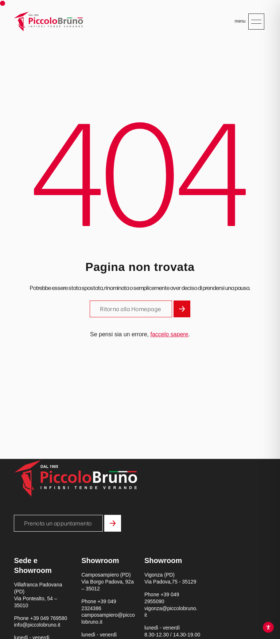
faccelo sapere (169, 334)
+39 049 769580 (48, 618)
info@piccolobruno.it (37, 625)
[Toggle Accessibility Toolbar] (268, 627)
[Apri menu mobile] (256, 22)
